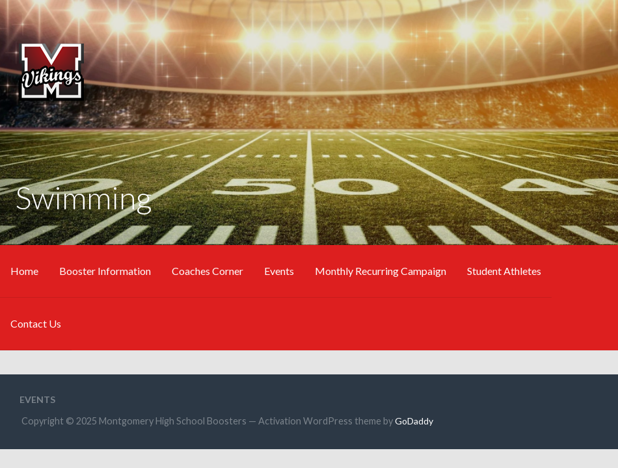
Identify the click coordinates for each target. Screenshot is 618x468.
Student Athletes (504, 271)
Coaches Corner (207, 271)
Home (24, 271)
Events (279, 271)
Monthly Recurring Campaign (380, 271)
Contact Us (35, 323)
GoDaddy (414, 420)
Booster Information (105, 271)
